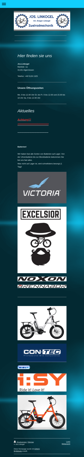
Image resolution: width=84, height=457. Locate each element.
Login (68, 442)
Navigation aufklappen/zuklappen (42, 4)
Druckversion (20, 442)
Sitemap (31, 442)
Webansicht (66, 444)
